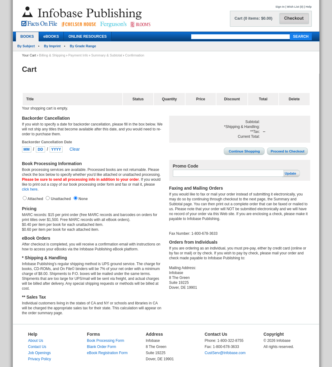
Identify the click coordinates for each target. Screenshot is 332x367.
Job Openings (39, 353)
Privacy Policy (39, 359)
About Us (35, 340)
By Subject (26, 46)
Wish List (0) (295, 6)
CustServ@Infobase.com (225, 353)
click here (30, 189)
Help (309, 6)
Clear (75, 149)
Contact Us (37, 347)
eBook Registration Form (107, 353)
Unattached (61, 199)
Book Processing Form (105, 340)
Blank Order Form (101, 347)
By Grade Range (83, 46)
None (83, 199)
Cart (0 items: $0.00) (254, 18)
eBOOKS (51, 36)
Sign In (280, 6)
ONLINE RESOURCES (87, 36)
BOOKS (27, 36)
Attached (36, 199)
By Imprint (52, 46)
